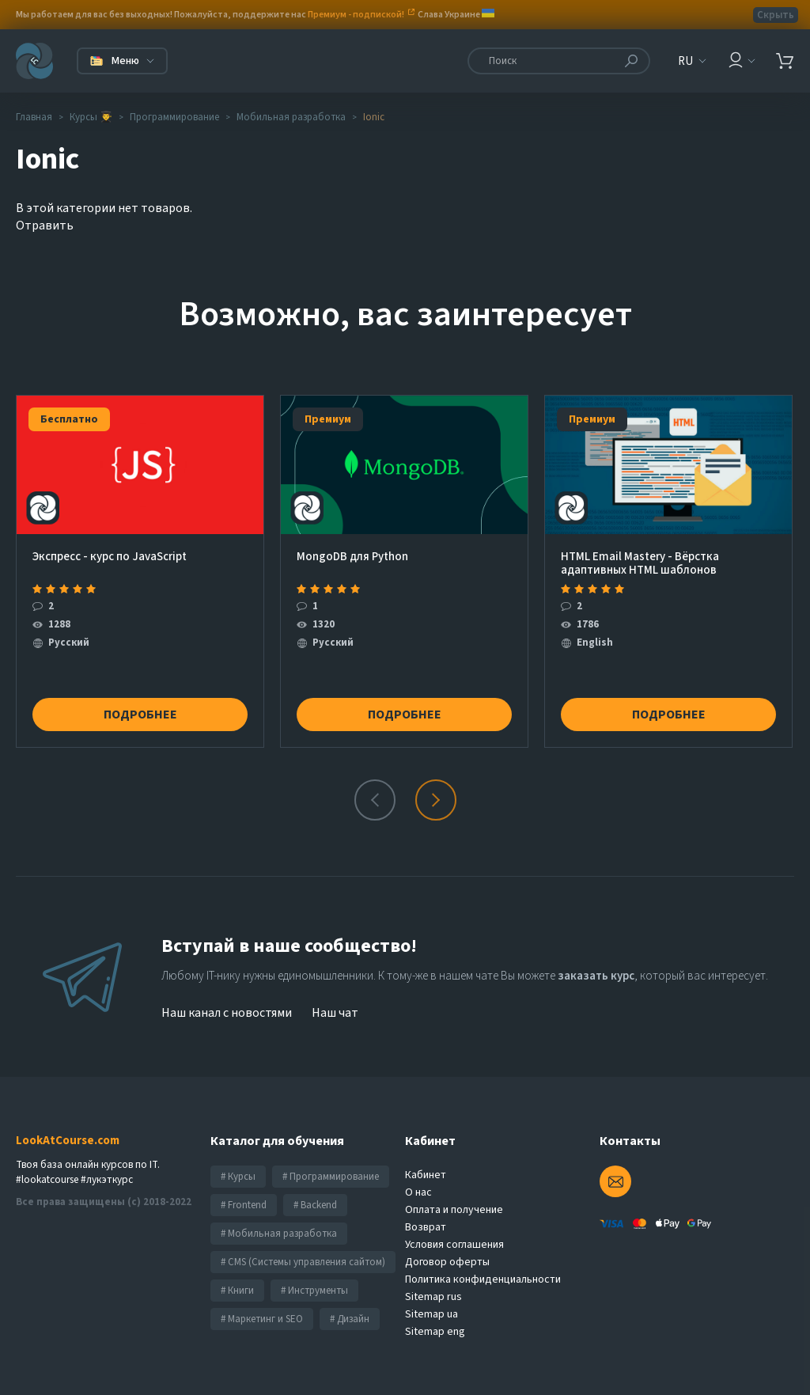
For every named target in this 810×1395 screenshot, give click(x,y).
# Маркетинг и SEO (262, 1319)
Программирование (174, 117)
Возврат (425, 1227)
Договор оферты (447, 1262)
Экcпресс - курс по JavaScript (109, 557)
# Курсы (238, 1176)
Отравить (45, 225)
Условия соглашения (454, 1245)
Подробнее (140, 714)
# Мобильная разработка (279, 1233)
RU (685, 61)
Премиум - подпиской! (356, 14)
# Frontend (244, 1205)
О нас (418, 1192)
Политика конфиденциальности (483, 1279)
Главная (34, 117)
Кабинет (425, 1175)
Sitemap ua (431, 1314)
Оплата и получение (454, 1210)
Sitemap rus (433, 1297)
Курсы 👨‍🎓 (91, 117)
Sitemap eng (435, 1332)
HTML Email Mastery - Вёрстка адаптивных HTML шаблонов (640, 563)
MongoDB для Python (352, 557)
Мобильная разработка (291, 117)
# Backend (315, 1205)
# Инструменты (314, 1290)
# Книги (237, 1290)
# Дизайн (349, 1319)
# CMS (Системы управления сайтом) (303, 1262)
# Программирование (330, 1176)
